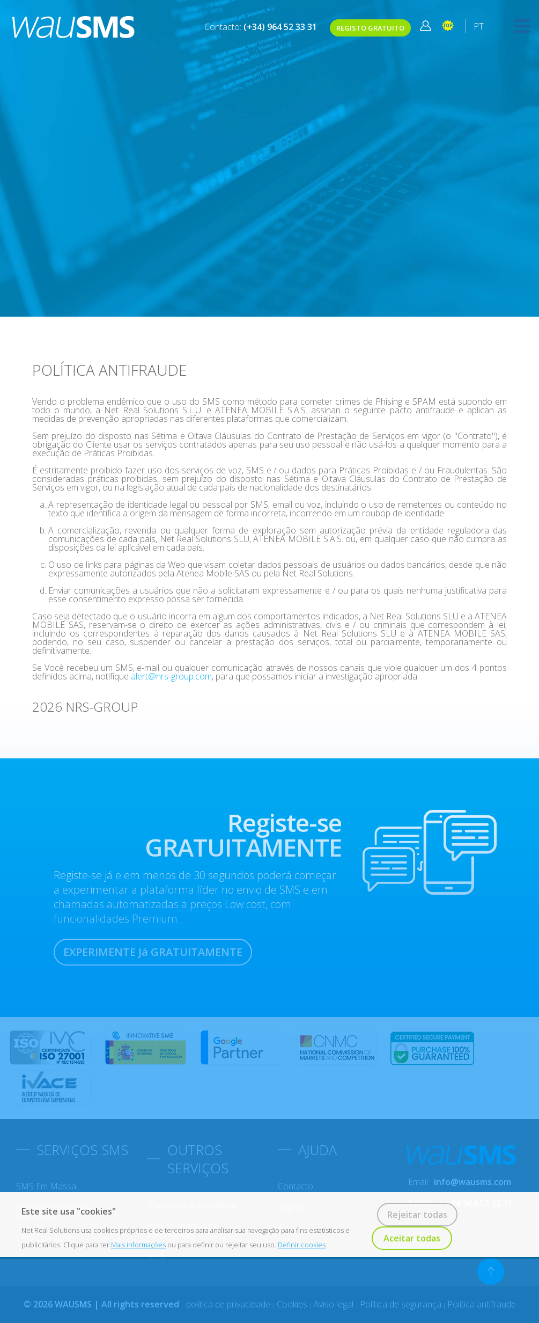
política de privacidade (229, 1304)
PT (479, 26)
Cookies (293, 1304)
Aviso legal (335, 1304)
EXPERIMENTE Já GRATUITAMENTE (152, 952)
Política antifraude (481, 1304)
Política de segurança (400, 1304)
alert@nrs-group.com (171, 676)
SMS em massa (46, 1186)
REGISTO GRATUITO (370, 28)
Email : (459, 1182)
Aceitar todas (411, 1238)
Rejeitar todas (417, 1214)
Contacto (295, 1186)
